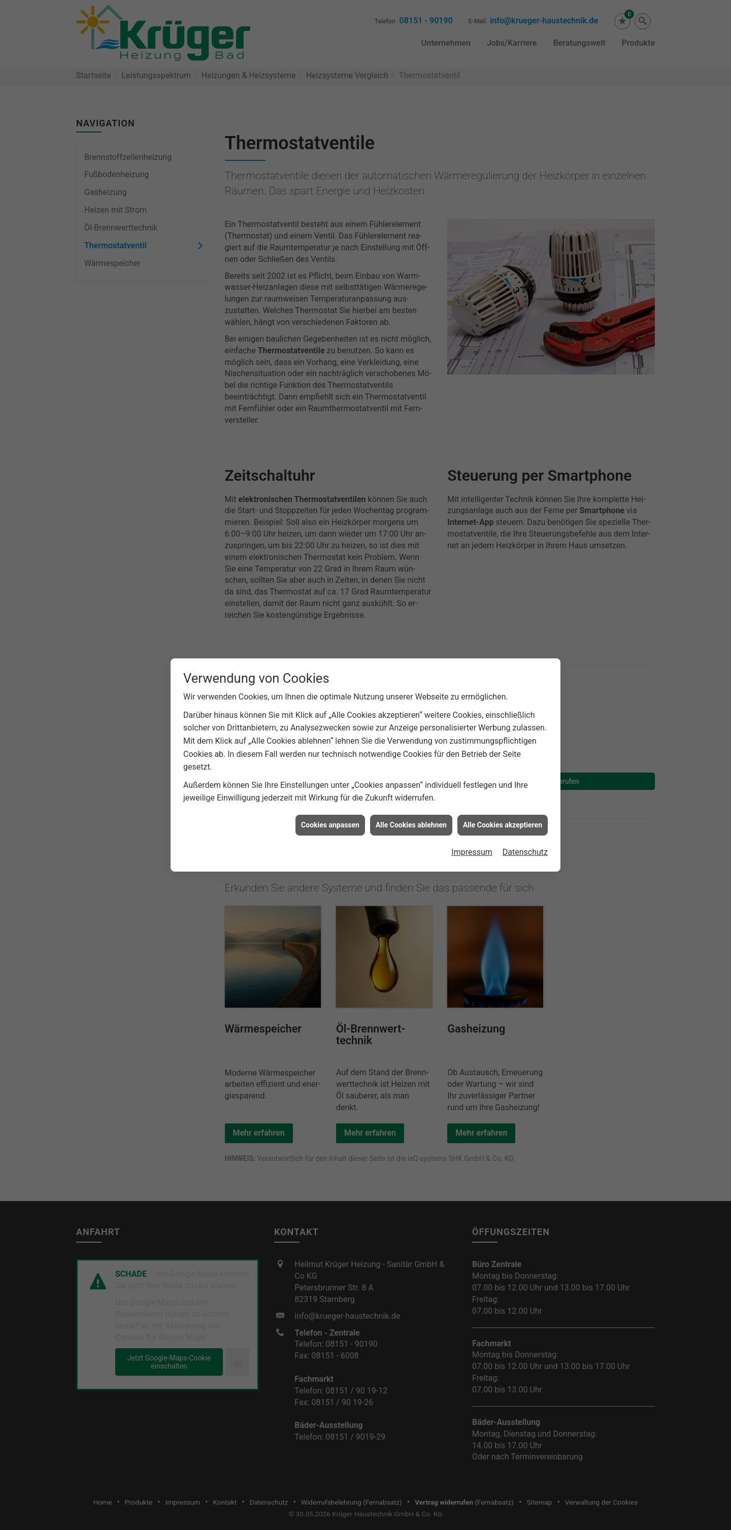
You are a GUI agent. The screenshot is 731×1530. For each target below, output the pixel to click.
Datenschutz (525, 795)
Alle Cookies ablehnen (411, 767)
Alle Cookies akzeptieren (502, 767)
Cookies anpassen (330, 767)
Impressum (471, 795)
